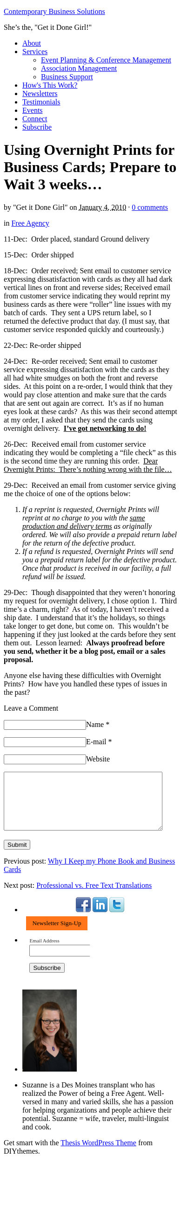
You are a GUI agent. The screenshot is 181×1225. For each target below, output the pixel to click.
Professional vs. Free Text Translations (94, 896)
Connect (34, 119)
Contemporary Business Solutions (54, 11)
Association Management (79, 68)
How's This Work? (49, 85)
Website (98, 759)
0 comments (150, 207)
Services (34, 51)
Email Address (44, 952)
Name (97, 724)
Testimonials (41, 102)
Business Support (67, 77)
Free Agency (30, 223)
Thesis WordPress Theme (98, 1154)
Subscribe (37, 127)
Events (32, 110)
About (31, 43)
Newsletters (40, 93)
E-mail (99, 742)
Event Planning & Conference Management (106, 60)
